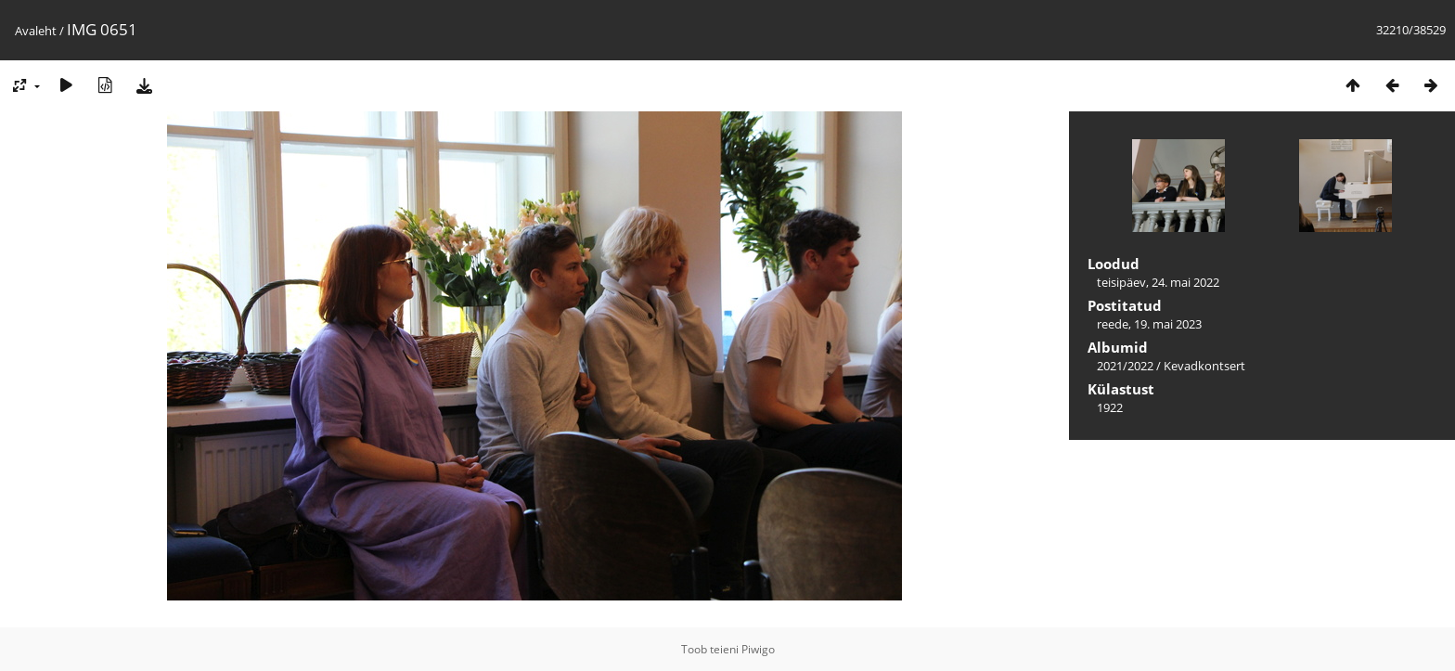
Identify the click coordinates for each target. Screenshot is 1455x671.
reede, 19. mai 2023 (1149, 324)
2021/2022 (1125, 365)
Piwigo (758, 649)
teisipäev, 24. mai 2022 (1158, 282)
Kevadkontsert (1204, 365)
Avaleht (36, 30)
